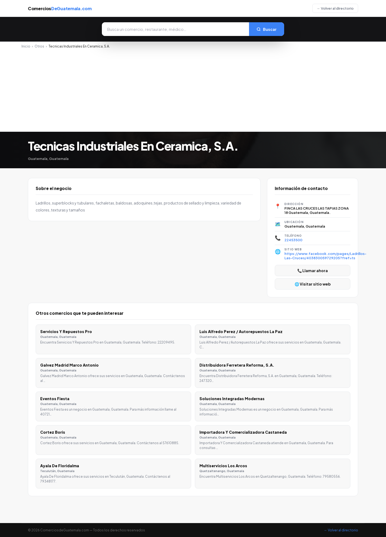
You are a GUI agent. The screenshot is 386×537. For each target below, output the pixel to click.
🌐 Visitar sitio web (313, 284)
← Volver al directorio (335, 8)
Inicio (25, 46)
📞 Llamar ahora (312, 270)
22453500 (293, 240)
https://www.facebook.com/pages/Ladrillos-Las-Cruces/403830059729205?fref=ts (325, 255)
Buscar (267, 29)
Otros (39, 46)
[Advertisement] (193, 88)
